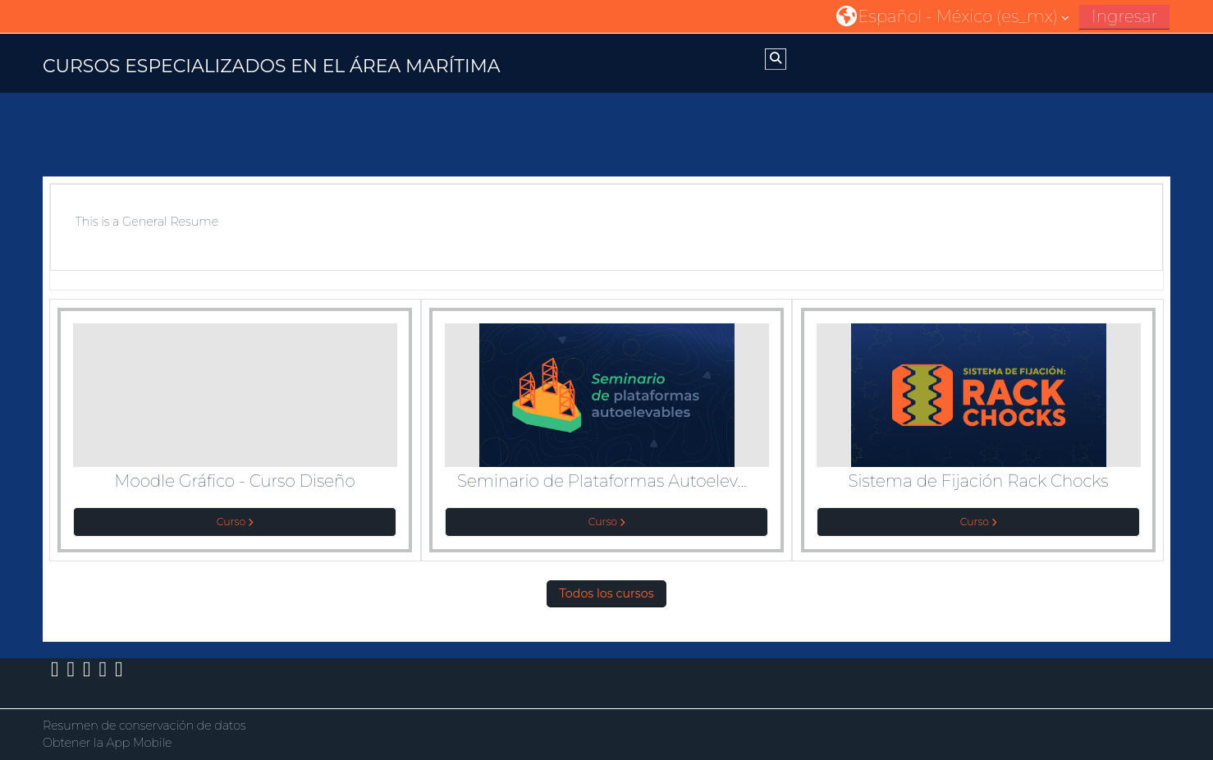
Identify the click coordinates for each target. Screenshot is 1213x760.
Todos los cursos (606, 593)
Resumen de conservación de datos (144, 725)
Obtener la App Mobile (107, 742)
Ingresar (1124, 16)
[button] (952, 16)
